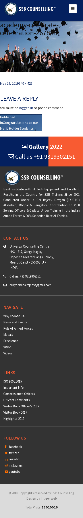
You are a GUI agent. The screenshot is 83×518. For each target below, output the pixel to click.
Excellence (10, 341)
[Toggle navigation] (73, 8)
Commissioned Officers (19, 394)
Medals (8, 334)
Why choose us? (14, 316)
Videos (8, 353)
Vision (7, 347)
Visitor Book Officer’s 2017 (21, 406)
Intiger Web (49, 498)
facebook (13, 447)
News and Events (15, 322)
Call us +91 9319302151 (41, 156)
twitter (12, 453)
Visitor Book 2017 (15, 412)
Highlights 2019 (13, 418)
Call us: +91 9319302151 (25, 276)
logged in (26, 108)
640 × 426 (26, 83)
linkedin (12, 459)
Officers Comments (16, 400)
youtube (13, 471)
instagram (14, 465)
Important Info (13, 387)
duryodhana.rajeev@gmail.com (30, 285)
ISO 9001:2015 (12, 381)
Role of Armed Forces (18, 328)
